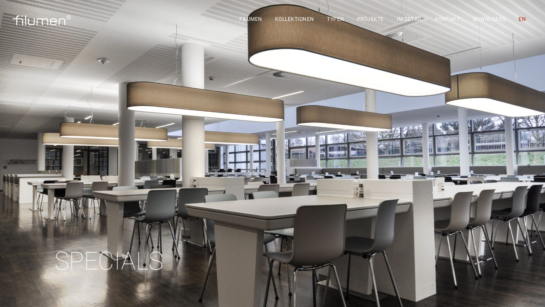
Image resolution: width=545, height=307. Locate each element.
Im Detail (409, 19)
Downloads (489, 19)
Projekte (370, 19)
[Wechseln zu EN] (522, 19)
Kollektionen (294, 19)
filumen (250, 19)
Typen (335, 19)
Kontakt (447, 19)
